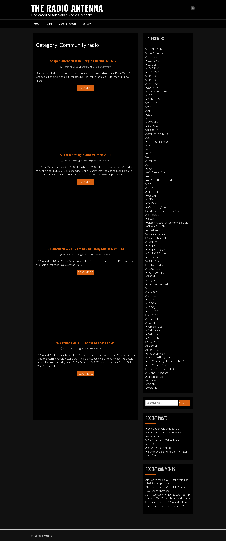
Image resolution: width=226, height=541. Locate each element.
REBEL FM (153, 338)
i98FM (151, 276)
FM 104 (151, 245)
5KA (149, 168)
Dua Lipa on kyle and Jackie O (163, 428)
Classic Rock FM (156, 226)
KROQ (151, 307)
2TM (150, 110)
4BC (149, 145)
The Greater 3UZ (157, 365)
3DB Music (153, 126)
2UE (149, 114)
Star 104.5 (153, 349)
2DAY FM (152, 87)
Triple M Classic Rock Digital (163, 368)
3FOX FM (152, 130)
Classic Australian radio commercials (167, 222)
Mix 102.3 (152, 311)
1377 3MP (153, 72)
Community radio (156, 234)
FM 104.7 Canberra (158, 253)
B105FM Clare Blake (159, 447)
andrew (84, 89)
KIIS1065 (152, 291)
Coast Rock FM (155, 230)
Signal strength (68, 23)
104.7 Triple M (155, 52)
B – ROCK (153, 214)
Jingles (151, 287)
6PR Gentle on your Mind (161, 180)
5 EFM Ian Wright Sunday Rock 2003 (85, 175)
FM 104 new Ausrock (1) (176, 494)
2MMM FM (153, 99)
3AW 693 (152, 122)
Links (49, 23)
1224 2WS (153, 60)
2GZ (149, 95)
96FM (150, 199)
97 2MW (152, 203)
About (37, 23)
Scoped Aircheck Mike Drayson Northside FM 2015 (85, 83)
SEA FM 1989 (154, 341)
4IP (149, 153)
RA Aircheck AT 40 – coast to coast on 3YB (86, 363)
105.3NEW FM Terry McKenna (173, 498)
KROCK (151, 303)
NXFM (151, 322)
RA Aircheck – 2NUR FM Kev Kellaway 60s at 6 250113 (86, 273)
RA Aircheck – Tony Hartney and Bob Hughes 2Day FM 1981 (166, 505)
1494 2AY (152, 83)
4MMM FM (153, 160)
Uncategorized (155, 376)
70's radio (152, 183)
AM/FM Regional (157, 207)
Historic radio (155, 264)
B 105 (150, 218)
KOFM (151, 299)
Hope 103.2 (153, 268)
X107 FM (152, 388)
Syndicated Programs (159, 357)
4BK (149, 149)
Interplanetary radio (158, 284)
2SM (149, 106)
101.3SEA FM (155, 49)
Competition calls (157, 237)
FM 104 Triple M (156, 249)
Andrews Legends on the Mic (163, 210)
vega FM (152, 380)
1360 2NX (153, 68)
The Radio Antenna (67, 7)
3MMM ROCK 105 (158, 133)
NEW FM (152, 318)
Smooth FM (153, 345)
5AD (149, 164)
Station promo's (156, 353)
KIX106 (151, 295)
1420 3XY (152, 76)
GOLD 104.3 (154, 260)
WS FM (151, 384)
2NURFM (152, 103)
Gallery (87, 23)
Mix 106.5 (152, 314)
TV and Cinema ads (157, 372)
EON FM (152, 241)
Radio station (154, 334)
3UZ (149, 137)
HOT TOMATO (155, 272)
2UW (150, 118)
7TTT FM (152, 191)
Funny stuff (153, 257)
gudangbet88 (154, 501)
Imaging (151, 280)
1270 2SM (153, 64)
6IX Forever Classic (158, 172)
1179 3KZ (152, 56)
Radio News (154, 330)
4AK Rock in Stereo (158, 141)
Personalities (154, 326)
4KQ (149, 156)
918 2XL (151, 195)
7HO (150, 187)
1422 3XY (152, 79)
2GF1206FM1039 (157, 91)
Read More (85, 110)
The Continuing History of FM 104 (166, 361)
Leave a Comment (100, 89)
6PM (150, 176)
